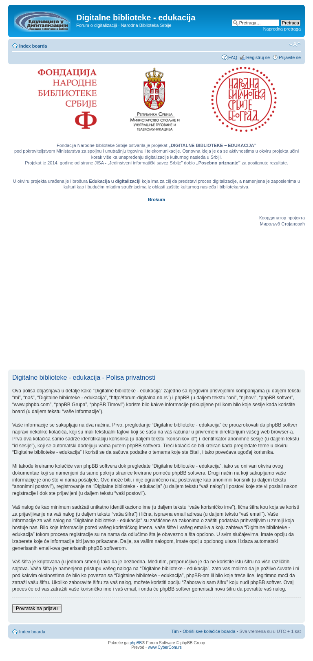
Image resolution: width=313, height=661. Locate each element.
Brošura (156, 199)
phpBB (136, 643)
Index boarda (33, 46)
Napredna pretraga (282, 28)
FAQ (232, 57)
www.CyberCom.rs (165, 647)
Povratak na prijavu (37, 608)
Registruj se (258, 57)
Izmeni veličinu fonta (295, 44)
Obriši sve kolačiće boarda (209, 631)
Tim (175, 631)
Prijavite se (290, 57)
